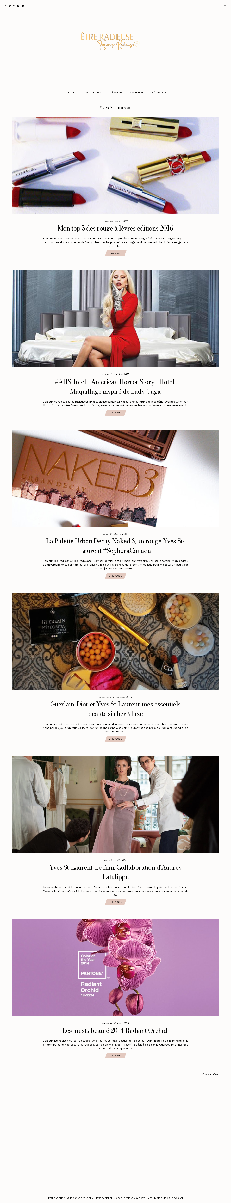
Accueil (69, 92)
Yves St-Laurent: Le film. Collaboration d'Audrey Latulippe (115, 872)
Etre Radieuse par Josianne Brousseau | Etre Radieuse (80, 1198)
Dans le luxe (136, 92)
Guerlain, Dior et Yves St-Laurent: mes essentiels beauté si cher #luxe (115, 709)
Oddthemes (146, 1198)
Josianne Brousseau (93, 92)
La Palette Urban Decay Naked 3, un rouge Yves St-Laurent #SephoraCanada (115, 546)
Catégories (157, 92)
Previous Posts (210, 1074)
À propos (117, 92)
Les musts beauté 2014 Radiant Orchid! (115, 1030)
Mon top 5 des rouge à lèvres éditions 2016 (115, 228)
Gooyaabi (177, 1198)
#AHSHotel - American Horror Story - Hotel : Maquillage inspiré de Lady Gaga (115, 386)
